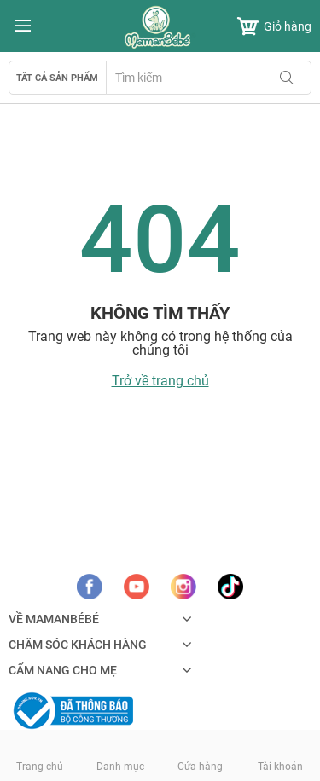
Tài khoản (280, 766)
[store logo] (160, 27)
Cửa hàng (200, 766)
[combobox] (208, 78)
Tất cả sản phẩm (57, 78)
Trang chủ (39, 766)
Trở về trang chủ (160, 381)
